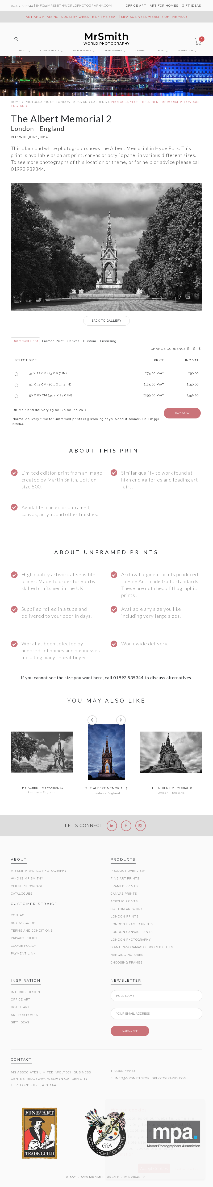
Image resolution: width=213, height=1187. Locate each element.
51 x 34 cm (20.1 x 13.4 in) (50, 384)
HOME (16, 102)
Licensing (108, 341)
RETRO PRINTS (113, 50)
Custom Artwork (127, 909)
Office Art (20, 999)
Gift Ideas (20, 1022)
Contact (18, 915)
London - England (42, 792)
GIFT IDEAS (191, 5)
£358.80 (193, 395)
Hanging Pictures (127, 955)
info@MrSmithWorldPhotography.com (74, 5)
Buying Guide (23, 923)
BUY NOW (182, 413)
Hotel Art (20, 1007)
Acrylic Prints (124, 901)
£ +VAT (154, 373)
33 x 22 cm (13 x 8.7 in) (48, 373)
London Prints (125, 916)
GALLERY (106, 320)
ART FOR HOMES (164, 5)
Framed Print (53, 341)
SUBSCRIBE (130, 1031)
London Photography (131, 939)
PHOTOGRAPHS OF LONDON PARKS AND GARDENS (66, 102)
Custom (89, 341)
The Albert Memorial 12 (42, 788)
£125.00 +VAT (154, 384)
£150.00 (193, 384)
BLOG (161, 50)
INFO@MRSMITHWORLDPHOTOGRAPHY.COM (151, 1078)
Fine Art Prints (125, 878)
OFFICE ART (136, 5)
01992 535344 (22, 5)
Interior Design (25, 992)
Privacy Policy (24, 938)
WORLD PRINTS (82, 50)
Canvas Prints (124, 893)
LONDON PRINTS (50, 50)
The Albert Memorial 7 (106, 788)
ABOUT (23, 50)
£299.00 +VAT (153, 395)
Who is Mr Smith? (27, 878)
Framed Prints (124, 886)
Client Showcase (27, 886)
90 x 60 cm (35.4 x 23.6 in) (50, 395)
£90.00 (193, 373)
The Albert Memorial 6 (171, 788)
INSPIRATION (185, 50)
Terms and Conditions (32, 930)
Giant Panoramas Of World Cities (142, 947)
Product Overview (128, 871)
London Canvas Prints (132, 932)
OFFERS (140, 50)
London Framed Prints (132, 924)
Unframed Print (25, 341)
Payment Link (23, 953)
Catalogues (21, 893)
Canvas (74, 341)
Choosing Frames (127, 962)
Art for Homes (24, 1015)
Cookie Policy (23, 946)
